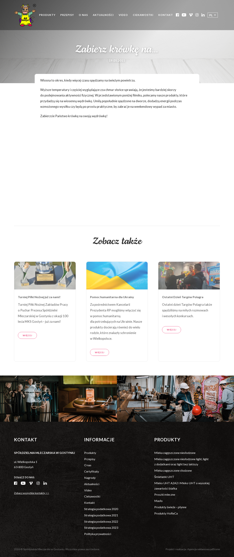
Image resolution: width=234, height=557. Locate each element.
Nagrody (90, 477)
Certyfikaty (91, 471)
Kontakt (165, 14)
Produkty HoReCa (166, 513)
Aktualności (103, 14)
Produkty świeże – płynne (170, 507)
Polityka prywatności (97, 534)
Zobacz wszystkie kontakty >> (31, 493)
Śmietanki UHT (164, 476)
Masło (158, 500)
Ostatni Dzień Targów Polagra (182, 310)
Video (123, 14)
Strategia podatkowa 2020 (101, 509)
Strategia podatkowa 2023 (101, 527)
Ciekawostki (143, 14)
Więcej (27, 348)
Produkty (47, 14)
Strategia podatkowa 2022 (101, 521)
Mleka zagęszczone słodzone (173, 470)
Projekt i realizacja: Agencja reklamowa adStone (193, 549)
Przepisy (67, 14)
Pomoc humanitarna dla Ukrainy (112, 310)
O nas (83, 14)
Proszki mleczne (164, 494)
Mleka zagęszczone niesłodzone (174, 452)
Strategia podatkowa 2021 (101, 515)
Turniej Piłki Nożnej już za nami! (39, 310)
